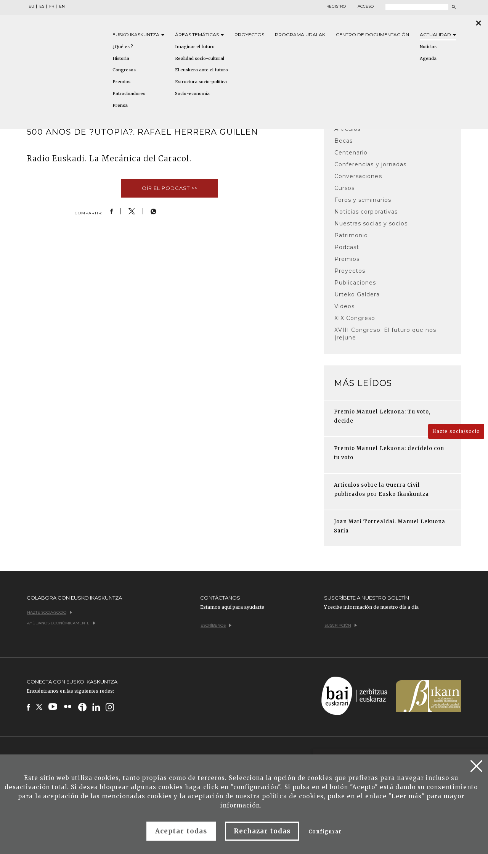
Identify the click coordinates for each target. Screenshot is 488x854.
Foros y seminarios (362, 199)
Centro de (372, 34)
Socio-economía (192, 93)
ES (41, 6)
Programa (300, 34)
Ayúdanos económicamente (61, 623)
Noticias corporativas (366, 211)
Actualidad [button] (438, 34)
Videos (344, 306)
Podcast (346, 247)
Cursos (344, 188)
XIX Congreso (354, 318)
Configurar (324, 831)
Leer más (407, 796)
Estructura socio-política (201, 81)
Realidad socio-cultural (199, 58)
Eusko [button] (138, 34)
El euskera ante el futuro (201, 69)
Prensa (120, 105)
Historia (120, 58)
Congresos (124, 69)
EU (31, 6)
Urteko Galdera (357, 294)
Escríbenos (216, 625)
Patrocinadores (128, 93)
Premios (121, 81)
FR (51, 6)
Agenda (428, 58)
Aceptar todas (181, 831)
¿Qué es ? (122, 46)
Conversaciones (358, 176)
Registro (336, 6)
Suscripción (340, 625)
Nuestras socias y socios (371, 223)
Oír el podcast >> (170, 188)
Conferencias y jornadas (370, 164)
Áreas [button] (199, 34)
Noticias (428, 46)
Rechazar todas (262, 831)
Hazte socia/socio (456, 431)
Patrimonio (351, 235)
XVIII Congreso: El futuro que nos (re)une (385, 333)
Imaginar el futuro (195, 46)
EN (62, 6)
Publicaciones (355, 282)
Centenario (351, 152)
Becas (343, 140)
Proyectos (249, 34)
